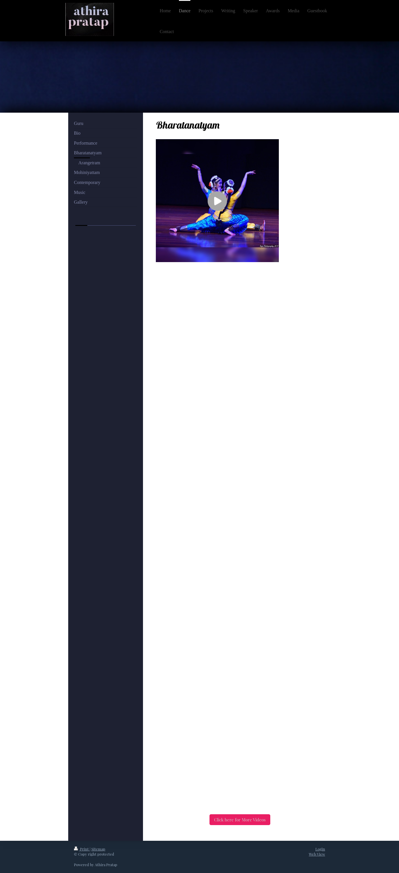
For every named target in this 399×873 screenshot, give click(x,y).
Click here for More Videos (240, 820)
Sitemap (98, 848)
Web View (317, 854)
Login (320, 848)
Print (82, 848)
